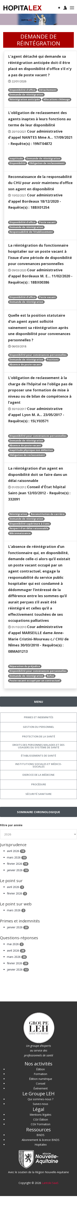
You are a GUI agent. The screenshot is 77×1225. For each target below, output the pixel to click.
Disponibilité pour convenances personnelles (38, 355)
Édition (40, 1069)
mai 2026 (15, 944)
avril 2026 (16, 851)
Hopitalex (41, 1144)
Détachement (47, 90)
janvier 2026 (18, 870)
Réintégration (18, 514)
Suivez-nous (40, 1104)
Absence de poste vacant (25, 364)
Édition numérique (40, 1079)
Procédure (38, 784)
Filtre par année (11, 825)
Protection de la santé (38, 736)
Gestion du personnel (38, 727)
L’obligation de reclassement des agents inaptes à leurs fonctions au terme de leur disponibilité (39, 118)
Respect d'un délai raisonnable (28, 528)
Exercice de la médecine (38, 775)
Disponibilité (17, 163)
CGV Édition (40, 1119)
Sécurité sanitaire (38, 794)
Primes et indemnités (38, 717)
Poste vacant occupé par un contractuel (34, 680)
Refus (50, 676)
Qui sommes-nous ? (40, 1099)
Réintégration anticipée (24, 99)
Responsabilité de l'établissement (31, 232)
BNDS (40, 1135)
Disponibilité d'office (22, 90)
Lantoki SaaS (50, 1183)
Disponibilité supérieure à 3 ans (29, 523)
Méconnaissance (20, 533)
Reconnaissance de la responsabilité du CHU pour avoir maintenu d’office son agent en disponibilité (40, 182)
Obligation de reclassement (47, 163)
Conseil (40, 1083)
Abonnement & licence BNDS (40, 1140)
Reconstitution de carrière (48, 514)
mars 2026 (17, 857)
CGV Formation (40, 1124)
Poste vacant (47, 222)
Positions (53, 359)
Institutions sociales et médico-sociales (38, 765)
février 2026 (17, 863)
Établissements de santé (38, 755)
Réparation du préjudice (24, 666)
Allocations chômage (56, 99)
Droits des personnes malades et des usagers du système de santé (38, 746)
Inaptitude (16, 158)
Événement (40, 1088)
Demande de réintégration (26, 94)
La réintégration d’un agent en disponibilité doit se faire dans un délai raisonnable (37, 474)
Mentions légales (40, 1114)
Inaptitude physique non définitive (31, 450)
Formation (40, 1074)
